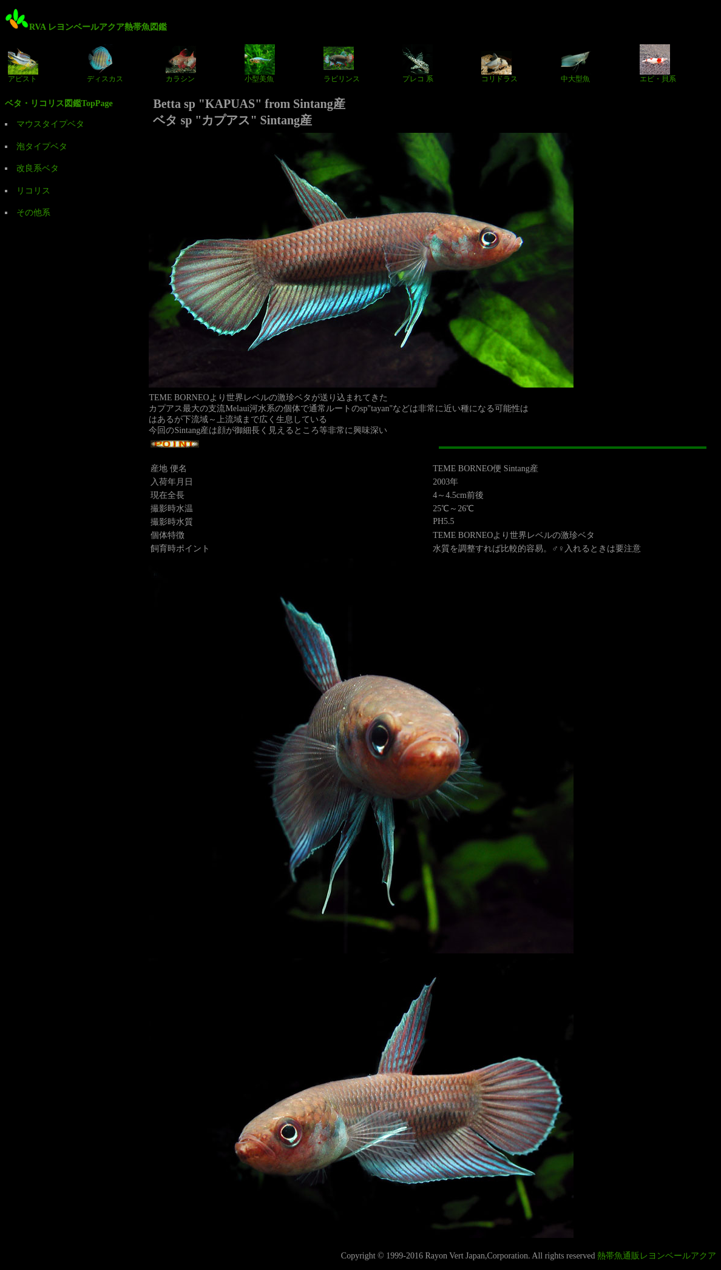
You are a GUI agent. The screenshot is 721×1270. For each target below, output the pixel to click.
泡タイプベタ (41, 146)
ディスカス (105, 63)
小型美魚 (260, 63)
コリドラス (499, 63)
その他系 (33, 212)
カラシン (181, 63)
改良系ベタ (37, 168)
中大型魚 (576, 63)
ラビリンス (341, 63)
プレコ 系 (417, 63)
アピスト (23, 63)
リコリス (33, 190)
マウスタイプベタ (50, 124)
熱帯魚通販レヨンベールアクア (656, 1255)
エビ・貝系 (658, 63)
